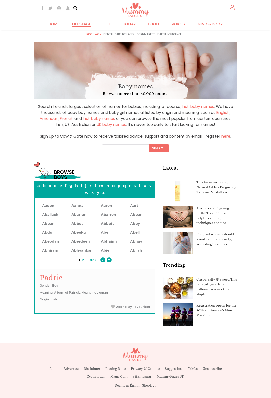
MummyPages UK (170, 376)
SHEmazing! (142, 376)
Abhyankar (81, 250)
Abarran (79, 214)
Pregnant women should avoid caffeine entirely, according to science (215, 239)
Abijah (136, 250)
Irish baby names (198, 106)
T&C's (193, 369)
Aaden (48, 205)
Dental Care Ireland (118, 34)
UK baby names (111, 124)
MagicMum (119, 376)
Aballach (50, 214)
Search (159, 148)
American (49, 118)
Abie (105, 250)
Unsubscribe (212, 369)
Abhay (136, 241)
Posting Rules (115, 369)
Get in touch (96, 376)
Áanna (77, 205)
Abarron (108, 214)
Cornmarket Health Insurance (159, 34)
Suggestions (174, 369)
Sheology (149, 385)
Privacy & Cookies (145, 369)
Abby (135, 223)
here (225, 136)
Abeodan (50, 241)
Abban (136, 214)
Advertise (71, 369)
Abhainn (109, 241)
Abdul (47, 232)
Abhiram (50, 250)
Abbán (48, 223)
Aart (134, 205)
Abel (105, 232)
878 (93, 260)
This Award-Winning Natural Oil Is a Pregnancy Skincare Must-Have (216, 187)
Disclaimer (92, 369)
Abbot (77, 223)
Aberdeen (80, 241)
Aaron (106, 205)
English (222, 112)
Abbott (107, 223)
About (54, 369)
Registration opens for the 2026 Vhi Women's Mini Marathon (216, 310)
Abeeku (78, 232)
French (66, 118)
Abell (135, 232)
